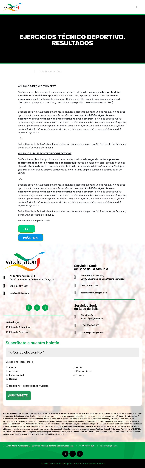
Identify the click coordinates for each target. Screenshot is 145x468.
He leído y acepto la (27, 385)
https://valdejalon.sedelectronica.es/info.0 (54, 432)
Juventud (12, 371)
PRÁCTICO (30, 238)
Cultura (11, 367)
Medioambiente (82, 371)
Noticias (11, 379)
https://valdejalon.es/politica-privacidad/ (47, 434)
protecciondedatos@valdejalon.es (59, 429)
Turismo (78, 375)
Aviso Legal (12, 322)
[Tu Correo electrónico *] (72, 352)
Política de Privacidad (18, 327)
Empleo (78, 367)
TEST (26, 229)
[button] (137, 7)
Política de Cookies (17, 332)
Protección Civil (15, 375)
